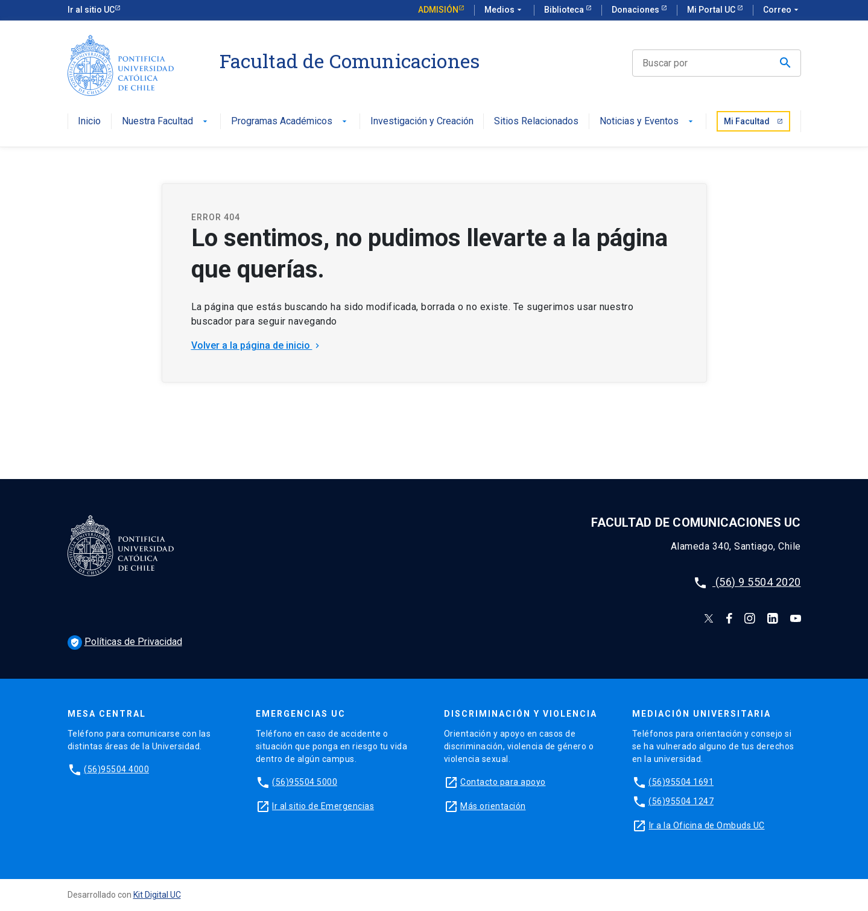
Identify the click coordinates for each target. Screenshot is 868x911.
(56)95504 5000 (304, 782)
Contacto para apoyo (503, 782)
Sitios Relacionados (536, 121)
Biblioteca (565, 9)
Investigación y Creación (422, 121)
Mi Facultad (753, 121)
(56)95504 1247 (681, 801)
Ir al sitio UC (91, 9)
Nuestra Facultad (166, 121)
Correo (782, 10)
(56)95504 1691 (681, 782)
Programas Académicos (290, 121)
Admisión (438, 9)
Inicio (89, 121)
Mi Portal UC (712, 9)
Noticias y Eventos (647, 121)
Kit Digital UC (157, 895)
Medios (504, 10)
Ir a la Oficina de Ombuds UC (707, 825)
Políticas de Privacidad (125, 641)
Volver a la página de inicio (256, 345)
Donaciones (636, 9)
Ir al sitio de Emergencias (323, 806)
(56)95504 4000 (116, 769)
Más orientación (493, 806)
